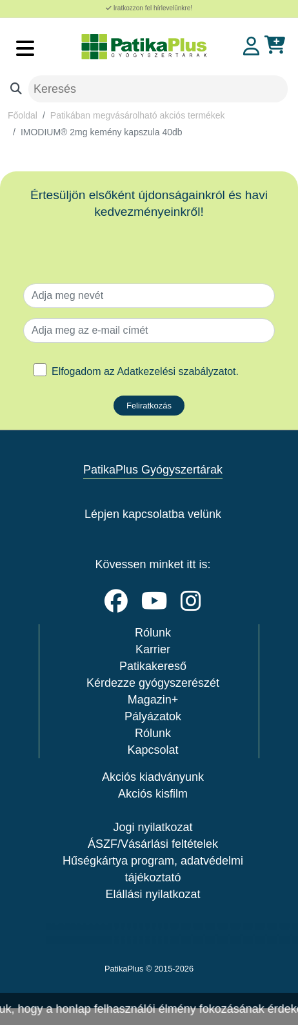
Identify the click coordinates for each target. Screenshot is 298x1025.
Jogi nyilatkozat (152, 827)
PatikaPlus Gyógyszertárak (153, 469)
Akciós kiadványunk (153, 777)
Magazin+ (153, 699)
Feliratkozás (149, 405)
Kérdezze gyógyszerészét (152, 682)
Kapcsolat (152, 749)
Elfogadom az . (145, 371)
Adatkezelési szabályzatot (176, 371)
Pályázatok (152, 716)
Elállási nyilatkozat (152, 894)
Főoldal (22, 115)
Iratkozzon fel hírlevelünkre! (149, 8)
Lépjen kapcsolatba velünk (152, 514)
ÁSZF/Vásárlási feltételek (153, 844)
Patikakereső (152, 666)
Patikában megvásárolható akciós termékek (137, 115)
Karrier (152, 649)
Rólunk (153, 632)
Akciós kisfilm (153, 793)
